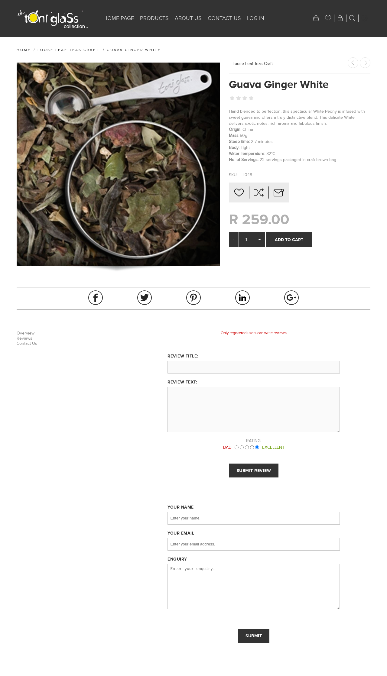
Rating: (254, 440)
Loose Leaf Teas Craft (253, 63)
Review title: (182, 356)
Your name (180, 507)
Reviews (24, 338)
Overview (25, 333)
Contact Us (27, 343)
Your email (180, 533)
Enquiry (177, 559)
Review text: (182, 382)
